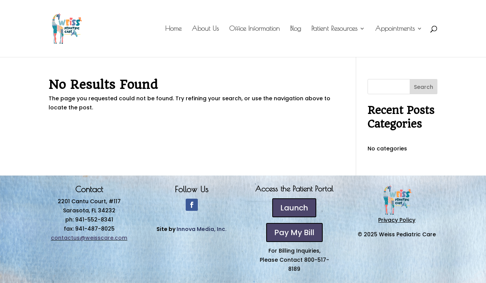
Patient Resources (334, 29)
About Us (205, 29)
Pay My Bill (294, 232)
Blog (295, 29)
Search (423, 87)
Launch (294, 207)
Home (173, 29)
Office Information (254, 29)
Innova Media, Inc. (202, 229)
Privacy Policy (396, 220)
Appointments (395, 29)
